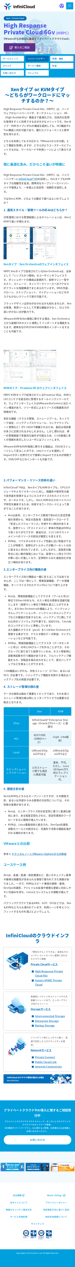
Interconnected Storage (50, 1016)
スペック (7, 65)
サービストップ (10, 58)
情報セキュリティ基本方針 (19, 1209)
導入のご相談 (19, 47)
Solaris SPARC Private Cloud (48, 982)
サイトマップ (37, 1223)
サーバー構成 (34, 65)
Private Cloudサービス (44, 964)
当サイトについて (18, 1202)
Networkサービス (41, 1050)
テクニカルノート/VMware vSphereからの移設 (39, 854)
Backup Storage (45, 1025)
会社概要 (18, 1195)
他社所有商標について (56, 1216)
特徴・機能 (57, 58)
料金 (54, 65)
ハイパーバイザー (36, 58)
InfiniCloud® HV (28, 179)
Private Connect (45, 1057)
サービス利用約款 (18, 1216)
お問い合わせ (9, 72)
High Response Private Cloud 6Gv (49, 973)
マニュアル (33, 72)
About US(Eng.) (56, 1195)
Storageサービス (41, 1009)
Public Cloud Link (46, 1062)
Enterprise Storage (47, 1021)
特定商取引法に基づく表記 (56, 1209)
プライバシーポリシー (56, 1202)
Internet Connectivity (48, 1066)
